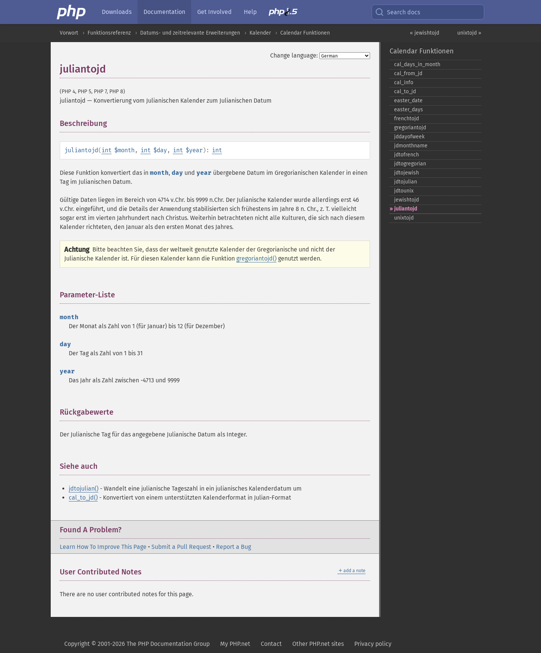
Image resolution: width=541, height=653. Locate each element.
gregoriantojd (410, 127)
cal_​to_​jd (405, 91)
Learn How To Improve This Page (103, 546)
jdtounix (404, 191)
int (106, 150)
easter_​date (408, 100)
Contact (271, 643)
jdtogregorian (410, 164)
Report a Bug (233, 546)
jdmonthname (411, 145)
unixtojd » (469, 33)
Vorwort (69, 33)
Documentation (164, 11)
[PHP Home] (72, 12)
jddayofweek (409, 136)
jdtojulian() (83, 488)
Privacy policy (372, 643)
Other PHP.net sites (318, 643)
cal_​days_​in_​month (417, 64)
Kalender (260, 33)
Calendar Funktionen (305, 33)
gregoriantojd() (256, 258)
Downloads (116, 11)
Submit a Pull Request (181, 546)
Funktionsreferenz (109, 33)
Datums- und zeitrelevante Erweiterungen (190, 33)
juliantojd (405, 209)
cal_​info (403, 82)
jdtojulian (405, 182)
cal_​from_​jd (408, 73)
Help (250, 11)
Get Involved (214, 11)
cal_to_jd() (83, 497)
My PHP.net (235, 643)
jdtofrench (406, 155)
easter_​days (408, 109)
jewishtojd (406, 200)
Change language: (294, 55)
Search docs (397, 12)
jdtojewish (406, 173)
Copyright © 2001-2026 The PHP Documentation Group (137, 643)
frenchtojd (406, 118)
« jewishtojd (424, 33)
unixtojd (404, 218)
